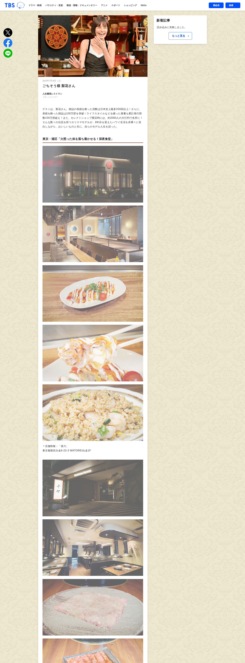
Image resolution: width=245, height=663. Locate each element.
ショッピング (130, 5)
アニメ (104, 5)
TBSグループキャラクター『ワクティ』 (21, 5)
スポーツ (115, 5)
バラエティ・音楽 (54, 5)
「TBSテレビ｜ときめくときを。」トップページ (10, 5)
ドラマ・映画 (35, 5)
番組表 (216, 5)
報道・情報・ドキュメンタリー (82, 5)
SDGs (144, 5)
